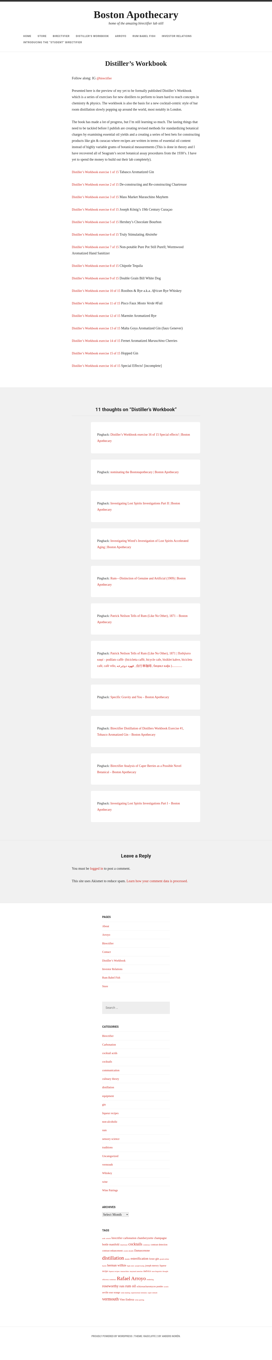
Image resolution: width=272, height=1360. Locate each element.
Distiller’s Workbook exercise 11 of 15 (99, 317)
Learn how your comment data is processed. (157, 895)
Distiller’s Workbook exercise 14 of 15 (99, 355)
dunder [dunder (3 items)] (127, 1273)
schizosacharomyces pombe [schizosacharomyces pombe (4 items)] (150, 1301)
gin (104, 1119)
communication (112, 1084)
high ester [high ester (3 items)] (130, 1280)
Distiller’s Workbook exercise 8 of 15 (98, 280)
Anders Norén (171, 1350)
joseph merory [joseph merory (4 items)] (152, 1280)
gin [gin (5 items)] (157, 1273)
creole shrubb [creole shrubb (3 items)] (129, 1265)
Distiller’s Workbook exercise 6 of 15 (98, 249)
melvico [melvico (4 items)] (147, 1285)
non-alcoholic (110, 1136)
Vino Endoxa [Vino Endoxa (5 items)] (127, 1313)
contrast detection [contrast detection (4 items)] (159, 1259)
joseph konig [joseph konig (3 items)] (139, 1280)
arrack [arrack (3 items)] (108, 1253)
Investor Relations (177, 36)
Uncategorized (111, 1170)
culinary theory (111, 1093)
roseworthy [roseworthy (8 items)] (110, 1300)
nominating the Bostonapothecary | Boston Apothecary (144, 486)
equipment (108, 1110)
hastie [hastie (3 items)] (104, 1280)
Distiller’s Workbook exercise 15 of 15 (99, 367)
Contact (107, 966)
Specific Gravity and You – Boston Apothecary (139, 711)
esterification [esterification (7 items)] (139, 1273)
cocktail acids (110, 1067)
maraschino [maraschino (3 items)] (124, 1286)
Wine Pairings (111, 1204)
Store (42, 36)
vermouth (108, 1179)
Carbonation (110, 1059)
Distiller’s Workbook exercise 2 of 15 (98, 199)
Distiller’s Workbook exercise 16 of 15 (99, 380)
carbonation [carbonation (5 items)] (130, 1252)
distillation (109, 1101)
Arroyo (120, 36)
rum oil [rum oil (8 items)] (130, 1300)
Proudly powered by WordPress (111, 1350)
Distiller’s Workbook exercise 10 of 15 (99, 305)
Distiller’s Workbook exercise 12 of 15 (99, 330)
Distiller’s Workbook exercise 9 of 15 (98, 292)
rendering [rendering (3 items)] (150, 1294)
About (106, 940)
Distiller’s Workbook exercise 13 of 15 (99, 342)
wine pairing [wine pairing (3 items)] (139, 1314)
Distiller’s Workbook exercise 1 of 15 (98, 186)
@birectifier (105, 92)
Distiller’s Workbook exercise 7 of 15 (98, 261)
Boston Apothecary (136, 14)
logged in (96, 883)
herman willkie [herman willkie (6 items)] (116, 1280)
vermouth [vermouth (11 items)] (110, 1313)
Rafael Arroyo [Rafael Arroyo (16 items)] (131, 1293)
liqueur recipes (111, 1127)
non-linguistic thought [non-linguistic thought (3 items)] (160, 1286)
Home (27, 36)
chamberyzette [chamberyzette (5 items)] (145, 1252)
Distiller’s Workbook (92, 36)
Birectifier (61, 36)
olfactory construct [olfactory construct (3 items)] (109, 1294)
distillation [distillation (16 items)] (113, 1272)
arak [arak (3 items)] (103, 1253)
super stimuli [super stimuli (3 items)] (152, 1307)
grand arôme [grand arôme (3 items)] (164, 1273)
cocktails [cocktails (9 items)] (135, 1258)
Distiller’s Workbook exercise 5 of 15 (98, 236)
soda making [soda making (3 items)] (125, 1307)
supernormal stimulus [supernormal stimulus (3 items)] (139, 1307)
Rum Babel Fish (144, 36)
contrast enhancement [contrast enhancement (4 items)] (112, 1265)
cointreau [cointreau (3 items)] (146, 1259)
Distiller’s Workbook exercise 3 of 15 (98, 211)
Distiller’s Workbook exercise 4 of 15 (98, 224)
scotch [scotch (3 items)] (166, 1301)
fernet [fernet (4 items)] (152, 1273)
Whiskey (107, 1187)
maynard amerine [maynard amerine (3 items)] (136, 1286)
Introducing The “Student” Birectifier (52, 42)
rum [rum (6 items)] (121, 1300)
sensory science (112, 1153)
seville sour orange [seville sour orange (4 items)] (111, 1307)
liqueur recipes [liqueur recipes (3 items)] (114, 1286)
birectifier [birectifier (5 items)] (117, 1252)
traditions (108, 1161)
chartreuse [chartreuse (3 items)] (124, 1259)
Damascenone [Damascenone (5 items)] (142, 1264)
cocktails (107, 1076)
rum (104, 1144)
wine (105, 1196)
